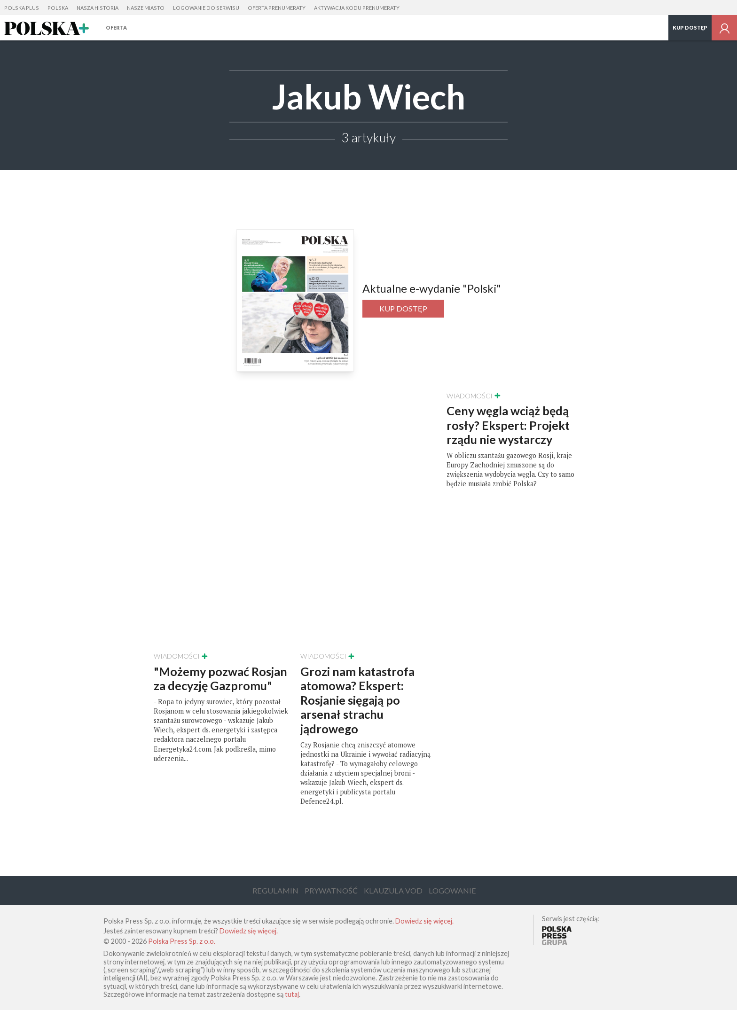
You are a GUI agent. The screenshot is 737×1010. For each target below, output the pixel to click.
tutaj (292, 994)
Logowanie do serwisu (206, 8)
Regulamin (275, 890)
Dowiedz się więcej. (424, 921)
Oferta (116, 27)
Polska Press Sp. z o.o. (181, 941)
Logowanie (452, 890)
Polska (57, 8)
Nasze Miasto (146, 8)
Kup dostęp (690, 27)
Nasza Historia (97, 8)
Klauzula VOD (393, 890)
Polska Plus (21, 8)
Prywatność (331, 890)
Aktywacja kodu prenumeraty (357, 8)
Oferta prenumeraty (277, 8)
